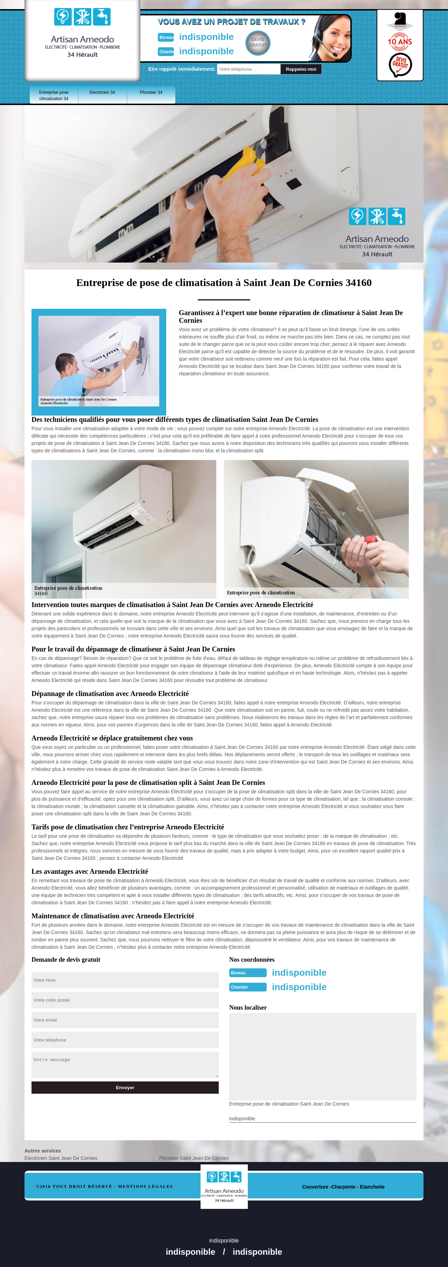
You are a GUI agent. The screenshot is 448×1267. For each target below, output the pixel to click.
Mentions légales (145, 1185)
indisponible (203, 36)
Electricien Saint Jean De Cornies (61, 1157)
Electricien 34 (102, 92)
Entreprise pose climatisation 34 (54, 95)
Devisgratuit (256, 42)
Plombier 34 (151, 92)
